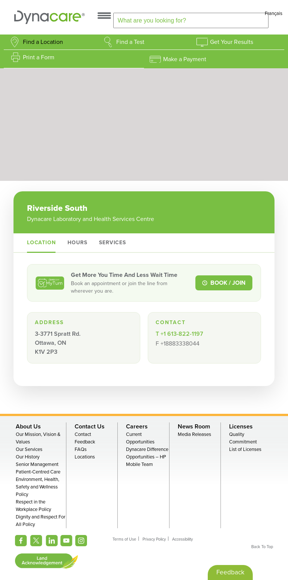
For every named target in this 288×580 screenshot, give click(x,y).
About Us (28, 426)
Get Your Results (231, 42)
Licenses (241, 426)
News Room (194, 426)
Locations (85, 457)
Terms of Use (124, 539)
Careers (137, 426)
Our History (27, 457)
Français (273, 14)
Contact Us (90, 426)
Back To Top (262, 546)
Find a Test (130, 42)
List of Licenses (245, 449)
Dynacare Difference (147, 449)
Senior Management (37, 464)
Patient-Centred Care (38, 472)
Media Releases (194, 434)
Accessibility (182, 539)
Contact (83, 434)
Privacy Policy (154, 539)
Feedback (85, 442)
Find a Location (43, 42)
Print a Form (38, 57)
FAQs (81, 449)
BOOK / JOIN (224, 283)
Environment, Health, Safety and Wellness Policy (37, 486)
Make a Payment (184, 59)
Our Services (29, 449)
